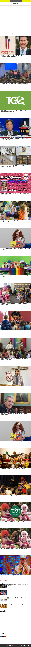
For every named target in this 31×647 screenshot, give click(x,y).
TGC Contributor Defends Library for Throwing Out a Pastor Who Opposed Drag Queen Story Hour (14, 111)
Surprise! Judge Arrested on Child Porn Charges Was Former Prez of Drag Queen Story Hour (14, 221)
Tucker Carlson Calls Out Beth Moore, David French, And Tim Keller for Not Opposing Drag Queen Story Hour (15, 139)
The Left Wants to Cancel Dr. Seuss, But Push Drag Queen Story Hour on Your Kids (15, 249)
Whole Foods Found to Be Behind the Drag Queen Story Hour (13, 521)
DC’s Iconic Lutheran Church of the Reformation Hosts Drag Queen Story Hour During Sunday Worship (14, 166)
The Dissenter (15, 645)
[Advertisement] (15, 20)
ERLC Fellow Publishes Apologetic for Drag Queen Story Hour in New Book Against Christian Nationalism (14, 56)
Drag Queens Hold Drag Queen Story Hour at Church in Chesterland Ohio (14, 84)
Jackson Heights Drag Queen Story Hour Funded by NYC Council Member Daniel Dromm (14, 414)
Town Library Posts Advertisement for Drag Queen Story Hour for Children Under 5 (14, 304)
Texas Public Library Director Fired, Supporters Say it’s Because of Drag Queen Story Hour (14, 441)
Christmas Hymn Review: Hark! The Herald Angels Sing (16, 604)
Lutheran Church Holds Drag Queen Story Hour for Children (13, 468)
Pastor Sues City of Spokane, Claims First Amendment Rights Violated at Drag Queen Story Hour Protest (15, 386)
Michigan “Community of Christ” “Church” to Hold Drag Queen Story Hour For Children (15, 194)
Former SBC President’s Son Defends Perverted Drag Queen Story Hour (15, 548)
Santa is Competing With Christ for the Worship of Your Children (18, 590)
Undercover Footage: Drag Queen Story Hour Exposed (12, 495)
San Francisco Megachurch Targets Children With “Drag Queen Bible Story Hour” (15, 575)
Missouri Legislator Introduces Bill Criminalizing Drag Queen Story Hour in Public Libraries (14, 359)
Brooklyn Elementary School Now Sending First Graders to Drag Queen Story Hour (15, 331)
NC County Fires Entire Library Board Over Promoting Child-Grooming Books (18, 598)
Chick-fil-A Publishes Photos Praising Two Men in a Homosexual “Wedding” (18, 585)
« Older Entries (3, 580)
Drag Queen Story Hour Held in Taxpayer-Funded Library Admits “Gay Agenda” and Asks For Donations (15, 276)
